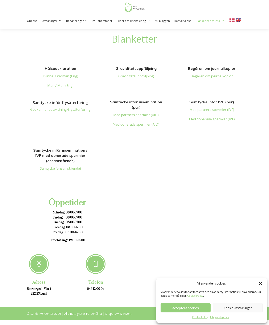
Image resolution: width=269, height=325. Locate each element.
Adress (38, 282)
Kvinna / (49, 76)
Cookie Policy (195, 296)
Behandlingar (75, 21)
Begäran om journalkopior (212, 76)
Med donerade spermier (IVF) (212, 119)
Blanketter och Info (208, 21)
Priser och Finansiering (131, 21)
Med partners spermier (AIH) (136, 115)
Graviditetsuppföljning (136, 76)
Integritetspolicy (219, 317)
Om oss (32, 21)
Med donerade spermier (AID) (136, 124)
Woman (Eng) (67, 76)
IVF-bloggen (162, 21)
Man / (52, 85)
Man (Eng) (65, 85)
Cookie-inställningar (238, 308)
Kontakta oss (182, 21)
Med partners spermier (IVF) (212, 109)
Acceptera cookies (185, 308)
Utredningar (49, 21)
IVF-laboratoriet (102, 21)
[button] (260, 283)
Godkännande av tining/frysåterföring (60, 109)
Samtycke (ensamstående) (60, 168)
